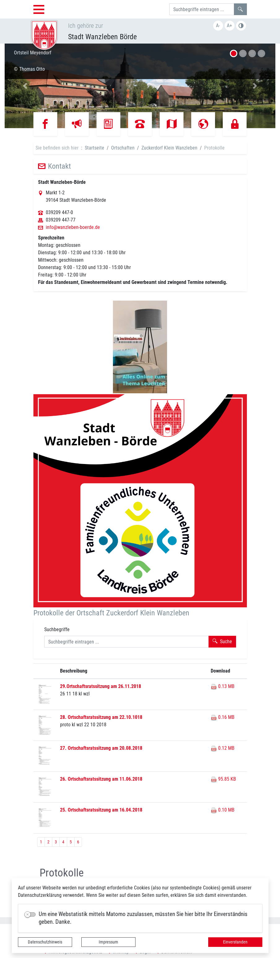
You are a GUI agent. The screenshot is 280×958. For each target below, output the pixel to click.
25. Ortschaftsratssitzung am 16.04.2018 (101, 810)
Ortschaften (123, 148)
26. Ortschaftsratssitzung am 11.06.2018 (101, 779)
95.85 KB (223, 779)
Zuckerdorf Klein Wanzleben (169, 148)
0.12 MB (223, 748)
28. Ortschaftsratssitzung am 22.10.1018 (101, 717)
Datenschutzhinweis (45, 941)
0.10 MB (223, 810)
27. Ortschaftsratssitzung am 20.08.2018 (101, 748)
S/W (241, 26)
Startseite (94, 148)
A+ (229, 25)
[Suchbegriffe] (201, 9)
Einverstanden (235, 941)
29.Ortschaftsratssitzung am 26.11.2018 (100, 686)
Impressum (108, 941)
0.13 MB (223, 686)
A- (218, 25)
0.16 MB (223, 717)
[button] (25, 86)
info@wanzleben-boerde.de (73, 227)
